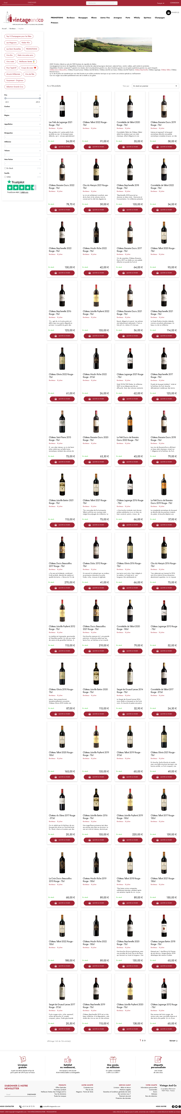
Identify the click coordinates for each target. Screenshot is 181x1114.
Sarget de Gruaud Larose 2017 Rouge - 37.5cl (62, 1006)
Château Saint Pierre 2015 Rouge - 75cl (60, 438)
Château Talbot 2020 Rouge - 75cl (163, 249)
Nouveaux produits (60, 1090)
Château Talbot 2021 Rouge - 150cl (163, 880)
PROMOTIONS (31, 49)
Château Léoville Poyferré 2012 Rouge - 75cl (62, 628)
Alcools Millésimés (13, 74)
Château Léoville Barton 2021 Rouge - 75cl (61, 502)
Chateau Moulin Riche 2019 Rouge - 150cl (94, 880)
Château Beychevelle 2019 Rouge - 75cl (94, 1006)
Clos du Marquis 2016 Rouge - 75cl (163, 565)
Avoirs (155, 1092)
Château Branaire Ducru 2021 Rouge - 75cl (129, 312)
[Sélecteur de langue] (161, 3)
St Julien (59, 128)
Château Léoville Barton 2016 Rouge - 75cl (95, 817)
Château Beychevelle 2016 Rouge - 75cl (60, 312)
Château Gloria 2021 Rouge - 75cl (163, 754)
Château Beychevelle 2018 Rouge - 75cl (128, 186)
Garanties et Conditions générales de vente (117, 1092)
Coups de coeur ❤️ (28, 68)
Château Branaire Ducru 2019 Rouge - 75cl (163, 123)
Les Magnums (11, 42)
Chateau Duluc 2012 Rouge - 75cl (95, 565)
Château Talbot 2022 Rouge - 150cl (61, 943)
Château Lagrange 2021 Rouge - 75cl (130, 375)
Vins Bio (9, 55)
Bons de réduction (151, 1096)
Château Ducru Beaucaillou (58, 70)
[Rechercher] (102, 3)
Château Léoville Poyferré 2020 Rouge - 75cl (130, 1006)
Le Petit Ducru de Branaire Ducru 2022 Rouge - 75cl (128, 438)
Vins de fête (29, 74)
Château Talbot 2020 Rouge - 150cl (61, 754)
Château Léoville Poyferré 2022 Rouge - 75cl (96, 312)
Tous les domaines (60, 1094)
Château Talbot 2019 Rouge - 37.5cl (129, 754)
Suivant (174, 1040)
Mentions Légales (125, 1090)
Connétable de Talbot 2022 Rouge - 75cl (162, 186)
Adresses (154, 1094)
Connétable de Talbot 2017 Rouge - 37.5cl (162, 691)
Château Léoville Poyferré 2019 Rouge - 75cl (96, 754)
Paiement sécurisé (125, 1096)
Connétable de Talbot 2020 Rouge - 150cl (128, 628)
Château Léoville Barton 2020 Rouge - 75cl (95, 691)
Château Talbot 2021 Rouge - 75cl (95, 502)
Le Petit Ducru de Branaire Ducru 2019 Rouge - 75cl (161, 502)
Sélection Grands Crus (14, 86)
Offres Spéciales (61, 1087)
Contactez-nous (88, 1087)
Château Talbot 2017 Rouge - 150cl (163, 817)
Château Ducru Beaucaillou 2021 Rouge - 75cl (94, 628)
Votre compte (151, 1085)
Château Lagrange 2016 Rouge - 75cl (130, 502)
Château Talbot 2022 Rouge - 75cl (95, 123)
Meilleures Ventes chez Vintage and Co (53, 1092)
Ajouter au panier (62, 147)
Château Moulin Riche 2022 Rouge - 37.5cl (95, 375)
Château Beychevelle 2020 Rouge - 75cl (128, 943)
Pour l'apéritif (11, 68)
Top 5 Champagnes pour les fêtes (18, 36)
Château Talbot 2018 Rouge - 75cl (129, 880)
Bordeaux (52, 128)
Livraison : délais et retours (122, 1087)
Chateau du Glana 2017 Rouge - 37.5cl (62, 817)
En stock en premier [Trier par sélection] (155, 85)
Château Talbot (165, 70)
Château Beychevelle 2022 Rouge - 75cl (60, 249)
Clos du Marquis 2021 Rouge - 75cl (96, 186)
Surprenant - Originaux (14, 80)
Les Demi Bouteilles (13, 49)
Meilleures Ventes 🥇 (27, 61)
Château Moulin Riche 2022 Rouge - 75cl (95, 249)
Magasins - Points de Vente (84, 1092)
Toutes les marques (60, 1096)
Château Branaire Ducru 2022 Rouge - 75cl (61, 186)
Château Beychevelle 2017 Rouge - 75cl (162, 375)
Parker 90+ (26, 42)
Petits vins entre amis (25, 55)
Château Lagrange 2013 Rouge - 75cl (164, 628)
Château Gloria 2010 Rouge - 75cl (61, 691)
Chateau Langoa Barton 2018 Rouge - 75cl (163, 943)
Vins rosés (10, 61)
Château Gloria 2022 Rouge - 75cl (61, 375)
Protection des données (123, 1098)
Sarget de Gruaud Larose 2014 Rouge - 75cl (130, 691)
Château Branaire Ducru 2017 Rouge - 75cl (129, 249)
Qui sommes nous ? (124, 1094)
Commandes (153, 1090)
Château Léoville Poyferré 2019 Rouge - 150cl (130, 817)
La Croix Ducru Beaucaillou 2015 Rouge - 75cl (60, 880)
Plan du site (89, 1090)
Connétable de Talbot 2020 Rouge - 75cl (128, 123)
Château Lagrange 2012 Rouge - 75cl (164, 1006)
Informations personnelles (149, 1087)
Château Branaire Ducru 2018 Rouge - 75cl (163, 438)
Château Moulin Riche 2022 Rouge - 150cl (95, 943)
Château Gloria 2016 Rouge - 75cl (129, 565)
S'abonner (32, 2)
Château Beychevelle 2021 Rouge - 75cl (162, 312)
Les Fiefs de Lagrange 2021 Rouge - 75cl (60, 123)
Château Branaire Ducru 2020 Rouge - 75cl (95, 438)
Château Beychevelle (141, 70)
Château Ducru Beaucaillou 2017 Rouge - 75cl (60, 565)
